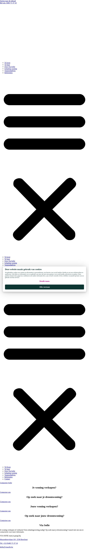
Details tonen (44, 281)
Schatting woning (10, 69)
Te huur (7, 65)
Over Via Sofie (9, 67)
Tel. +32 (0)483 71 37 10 (9, 543)
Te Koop (7, 467)
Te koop (7, 63)
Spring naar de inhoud (8, 1)
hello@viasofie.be (6, 547)
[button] (44, 165)
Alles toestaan (44, 287)
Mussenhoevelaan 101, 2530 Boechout (14, 539)
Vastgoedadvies (10, 71)
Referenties (8, 73)
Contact (7, 479)
